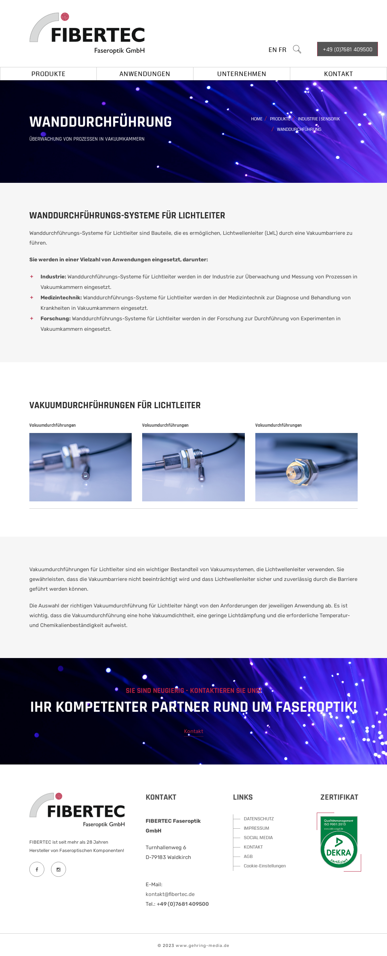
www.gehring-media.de (202, 945)
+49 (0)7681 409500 (347, 49)
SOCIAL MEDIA (258, 838)
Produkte (48, 74)
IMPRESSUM (256, 828)
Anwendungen (144, 74)
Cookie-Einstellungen (265, 866)
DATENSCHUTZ (259, 819)
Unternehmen (241, 74)
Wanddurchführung (299, 130)
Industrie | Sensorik (319, 119)
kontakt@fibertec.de (170, 894)
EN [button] (273, 49)
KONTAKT (253, 847)
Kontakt (338, 74)
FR (283, 49)
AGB (248, 856)
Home (257, 119)
